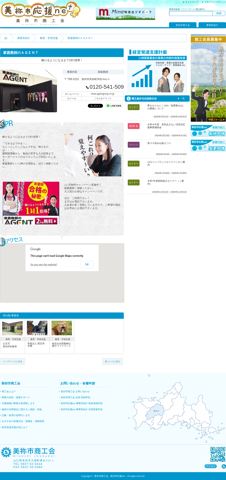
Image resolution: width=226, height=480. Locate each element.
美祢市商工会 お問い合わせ (75, 391)
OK (87, 264)
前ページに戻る (112, 361)
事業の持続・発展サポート (16, 397)
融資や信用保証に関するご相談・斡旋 (22, 409)
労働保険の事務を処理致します (18, 403)
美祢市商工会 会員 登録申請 (75, 397)
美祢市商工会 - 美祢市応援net (109, 476)
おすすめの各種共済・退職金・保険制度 (23, 421)
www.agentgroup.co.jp (102, 93)
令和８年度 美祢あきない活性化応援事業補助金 (166, 126)
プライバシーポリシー (215, 2)
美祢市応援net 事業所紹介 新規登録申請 (82, 403)
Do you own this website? (44, 264)
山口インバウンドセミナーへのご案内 (166, 163)
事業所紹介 (212, 25)
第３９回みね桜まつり (159, 143)
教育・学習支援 (49, 38)
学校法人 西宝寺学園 (36, 344)
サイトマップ (191, 2)
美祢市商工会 (183, 25)
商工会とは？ (9, 391)
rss (224, 466)
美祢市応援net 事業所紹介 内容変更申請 (82, 409)
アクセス (210, 466)
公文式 (12, 345)
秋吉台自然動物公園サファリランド (61, 344)
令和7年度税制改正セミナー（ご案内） (165, 182)
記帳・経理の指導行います (16, 415)
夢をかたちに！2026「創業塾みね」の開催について (166, 107)
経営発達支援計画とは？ (15, 427)
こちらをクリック (102, 98)
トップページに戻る (12, 361)
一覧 (182, 98)
